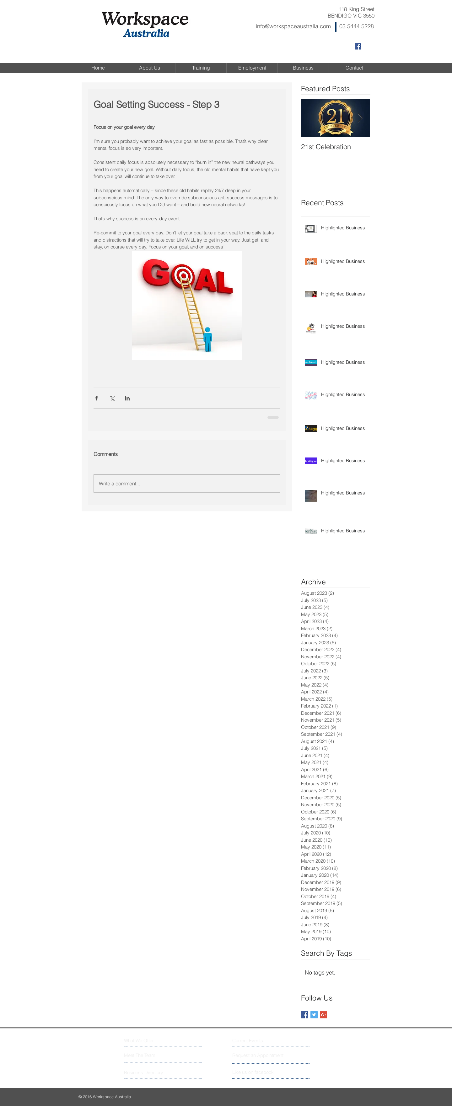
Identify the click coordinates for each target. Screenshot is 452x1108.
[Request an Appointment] (258, 1055)
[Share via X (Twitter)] (112, 398)
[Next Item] (360, 118)
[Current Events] (256, 1040)
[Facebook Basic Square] (304, 1014)
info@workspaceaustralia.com (293, 26)
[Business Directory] (147, 1072)
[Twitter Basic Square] (314, 1014)
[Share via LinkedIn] (127, 398)
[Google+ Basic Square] (323, 1014)
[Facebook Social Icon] (358, 46)
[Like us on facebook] (260, 1072)
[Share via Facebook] (97, 398)
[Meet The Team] (151, 1055)
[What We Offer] (147, 1040)
